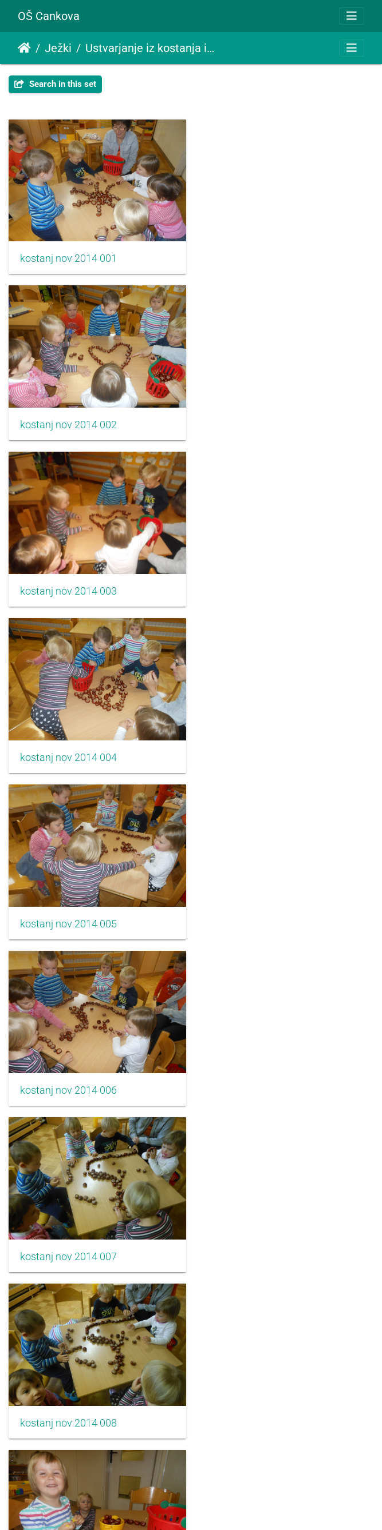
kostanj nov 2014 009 (68, 912)
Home (24, 48)
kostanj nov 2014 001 (68, 256)
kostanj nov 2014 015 (68, 1403)
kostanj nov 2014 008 (259, 748)
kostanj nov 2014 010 (259, 912)
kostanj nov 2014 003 (68, 420)
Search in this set (55, 84)
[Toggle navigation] (351, 16)
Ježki (58, 48)
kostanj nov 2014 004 (259, 420)
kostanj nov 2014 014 (259, 1239)
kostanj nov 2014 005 (68, 583)
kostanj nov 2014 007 (68, 748)
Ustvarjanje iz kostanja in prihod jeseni (150, 48)
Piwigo (216, 1505)
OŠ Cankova (49, 16)
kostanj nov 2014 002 (259, 256)
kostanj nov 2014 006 (259, 583)
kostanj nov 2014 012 (259, 1075)
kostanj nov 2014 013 (68, 1239)
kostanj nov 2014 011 (68, 1075)
